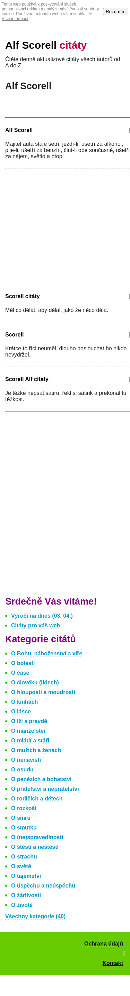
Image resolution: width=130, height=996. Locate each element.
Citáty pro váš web (35, 625)
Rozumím (115, 11)
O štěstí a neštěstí (35, 847)
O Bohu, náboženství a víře (46, 653)
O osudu (22, 769)
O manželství (28, 731)
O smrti (21, 818)
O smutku (24, 828)
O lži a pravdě (29, 721)
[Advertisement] (63, 229)
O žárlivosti (26, 895)
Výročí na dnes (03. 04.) (42, 616)
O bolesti (23, 663)
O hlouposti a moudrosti (43, 692)
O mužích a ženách (36, 750)
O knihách (24, 702)
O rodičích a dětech (36, 798)
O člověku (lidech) (35, 682)
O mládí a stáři (30, 740)
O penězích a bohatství (41, 779)
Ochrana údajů (103, 944)
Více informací (15, 18)
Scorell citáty (22, 296)
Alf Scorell (46, 45)
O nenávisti (26, 760)
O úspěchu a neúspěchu (43, 886)
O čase (20, 673)
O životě (22, 905)
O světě (21, 866)
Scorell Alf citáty (27, 379)
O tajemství (26, 876)
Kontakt (112, 963)
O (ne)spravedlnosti (37, 837)
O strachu (24, 857)
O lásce (21, 711)
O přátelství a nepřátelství (45, 789)
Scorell (14, 335)
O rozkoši (23, 808)
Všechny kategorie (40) (35, 916)
